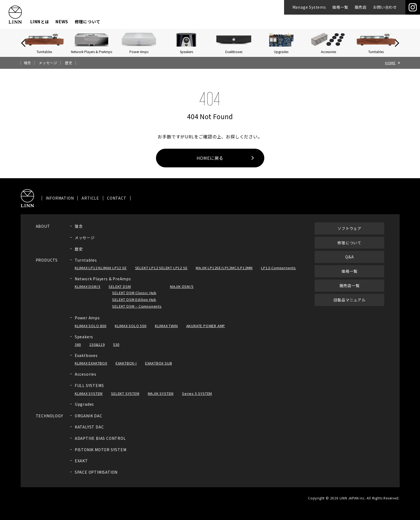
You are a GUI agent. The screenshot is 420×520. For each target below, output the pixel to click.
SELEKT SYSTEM (125, 398)
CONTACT (116, 203)
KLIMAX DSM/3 (87, 291)
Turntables (86, 265)
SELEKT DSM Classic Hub (134, 298)
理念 (27, 63)
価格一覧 (340, 7)
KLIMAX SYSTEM (89, 398)
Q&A (349, 262)
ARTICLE (90, 203)
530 (116, 349)
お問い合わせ (385, 7)
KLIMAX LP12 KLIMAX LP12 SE (101, 273)
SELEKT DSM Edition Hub (134, 304)
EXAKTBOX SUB (158, 368)
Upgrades (84, 409)
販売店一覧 (350, 291)
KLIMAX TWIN (166, 331)
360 (78, 349)
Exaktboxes (86, 360)
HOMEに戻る (210, 158)
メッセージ (48, 63)
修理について (87, 21)
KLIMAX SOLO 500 (130, 331)
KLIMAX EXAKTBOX (91, 368)
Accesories (85, 379)
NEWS (62, 21)
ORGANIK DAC (88, 421)
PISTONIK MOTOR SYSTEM (100, 454)
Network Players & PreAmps (103, 284)
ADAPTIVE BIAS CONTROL (100, 443)
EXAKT (81, 466)
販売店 (361, 7)
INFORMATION (60, 203)
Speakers (84, 341)
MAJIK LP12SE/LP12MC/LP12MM (224, 273)
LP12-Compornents (278, 273)
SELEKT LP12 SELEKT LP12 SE (161, 273)
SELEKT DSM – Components (136, 311)
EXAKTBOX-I (126, 368)
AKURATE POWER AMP (205, 331)
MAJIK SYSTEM (161, 398)
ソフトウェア (349, 233)
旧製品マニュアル (349, 305)
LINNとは (39, 21)
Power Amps (87, 323)
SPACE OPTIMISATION (96, 477)
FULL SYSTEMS (89, 391)
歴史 (69, 63)
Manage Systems (309, 7)
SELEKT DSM (120, 291)
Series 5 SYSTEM (197, 398)
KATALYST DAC (89, 432)
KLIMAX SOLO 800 (90, 331)
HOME (390, 63)
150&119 (97, 349)
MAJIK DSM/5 (182, 291)
